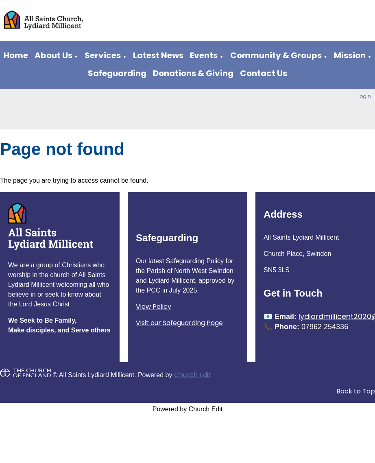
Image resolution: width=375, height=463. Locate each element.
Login (364, 96)
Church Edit (192, 375)
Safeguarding (117, 73)
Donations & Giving (193, 73)
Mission (350, 55)
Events (204, 55)
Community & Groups (276, 55)
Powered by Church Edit (188, 409)
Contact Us (263, 73)
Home (16, 55)
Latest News (158, 55)
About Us (53, 55)
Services (103, 55)
